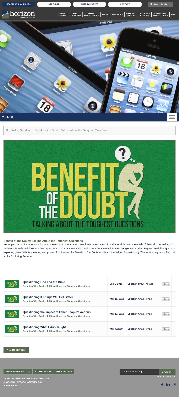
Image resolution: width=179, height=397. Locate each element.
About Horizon (62, 14)
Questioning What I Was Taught (44, 327)
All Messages (16, 350)
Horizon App (43, 371)
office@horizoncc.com (29, 382)
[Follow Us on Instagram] (174, 384)
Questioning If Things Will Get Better (48, 297)
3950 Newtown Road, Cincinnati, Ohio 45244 (26, 379)
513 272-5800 (9, 382)
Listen (166, 284)
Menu (172, 117)
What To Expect (90, 4)
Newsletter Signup (132, 371)
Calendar (54, 4)
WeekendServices (130, 14)
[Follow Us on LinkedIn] (168, 384)
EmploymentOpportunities (160, 14)
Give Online (64, 371)
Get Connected (75, 14)
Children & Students (144, 14)
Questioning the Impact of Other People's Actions (57, 312)
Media (105, 15)
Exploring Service (18, 130)
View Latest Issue (166, 377)
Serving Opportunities (91, 14)
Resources (117, 15)
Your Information (18, 371)
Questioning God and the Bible (44, 282)
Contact (125, 4)
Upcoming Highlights (18, 4)
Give (173, 15)
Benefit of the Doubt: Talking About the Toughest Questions (56, 286)
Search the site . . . (162, 4)
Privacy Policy (11, 386)
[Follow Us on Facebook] (162, 384)
